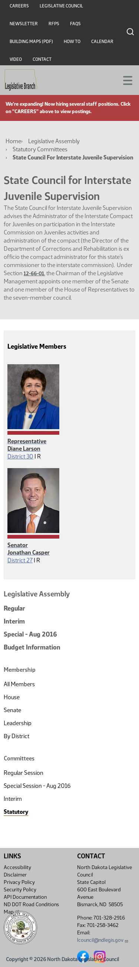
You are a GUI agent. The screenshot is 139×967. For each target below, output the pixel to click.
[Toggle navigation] (124, 79)
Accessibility (17, 867)
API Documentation (25, 897)
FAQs (75, 23)
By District (16, 736)
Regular (14, 608)
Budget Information (32, 647)
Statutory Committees (40, 149)
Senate (12, 710)
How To (72, 41)
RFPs (54, 23)
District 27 (20, 560)
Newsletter (24, 23)
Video (16, 59)
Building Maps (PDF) (31, 41)
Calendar (102, 41)
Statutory (16, 811)
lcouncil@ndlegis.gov (103, 940)
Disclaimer (15, 875)
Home (13, 141)
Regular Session (23, 772)
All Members (19, 684)
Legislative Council (61, 6)
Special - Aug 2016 (30, 634)
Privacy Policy (19, 882)
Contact (42, 59)
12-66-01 (34, 273)
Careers (19, 6)
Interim (14, 621)
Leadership (18, 723)
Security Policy (20, 890)
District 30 (20, 456)
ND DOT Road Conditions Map (31, 908)
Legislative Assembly (54, 141)
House (12, 697)
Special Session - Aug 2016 (37, 785)
